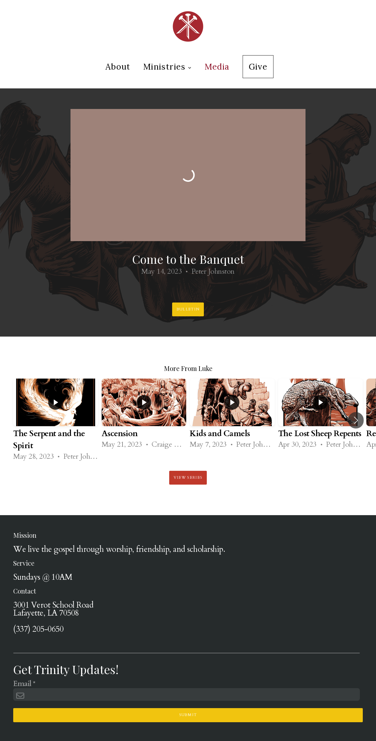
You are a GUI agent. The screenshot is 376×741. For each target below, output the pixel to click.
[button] (356, 420)
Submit (188, 715)
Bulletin (188, 309)
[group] (55, 420)
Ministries (167, 66)
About (117, 66)
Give (258, 66)
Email (22, 684)
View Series (188, 477)
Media (217, 66)
